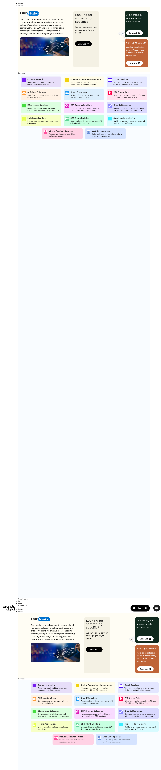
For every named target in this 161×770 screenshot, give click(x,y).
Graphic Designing (122, 105)
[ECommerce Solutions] (24, 105)
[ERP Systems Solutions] (67, 106)
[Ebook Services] (110, 80)
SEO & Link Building (79, 118)
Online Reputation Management (85, 79)
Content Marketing (36, 79)
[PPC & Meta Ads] (110, 93)
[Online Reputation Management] (67, 80)
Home (20, 609)
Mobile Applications (36, 118)
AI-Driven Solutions (36, 92)
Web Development (101, 131)
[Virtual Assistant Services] (45, 132)
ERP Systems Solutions (81, 105)
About (20, 611)
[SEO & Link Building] (67, 119)
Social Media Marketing (124, 118)
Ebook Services (120, 79)
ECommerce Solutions (37, 105)
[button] (83, 43)
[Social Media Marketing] (110, 118)
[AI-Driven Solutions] (24, 93)
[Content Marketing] (24, 80)
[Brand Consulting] (67, 93)
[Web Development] (88, 132)
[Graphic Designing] (110, 106)
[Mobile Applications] (24, 119)
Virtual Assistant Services (61, 131)
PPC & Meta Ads (121, 92)
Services (21, 679)
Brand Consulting (78, 92)
